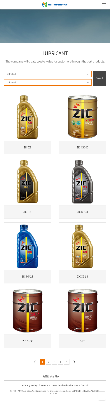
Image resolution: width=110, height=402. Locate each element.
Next (74, 362)
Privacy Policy (30, 385)
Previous (35, 362)
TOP (102, 396)
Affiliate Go (51, 376)
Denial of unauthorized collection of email (64, 385)
